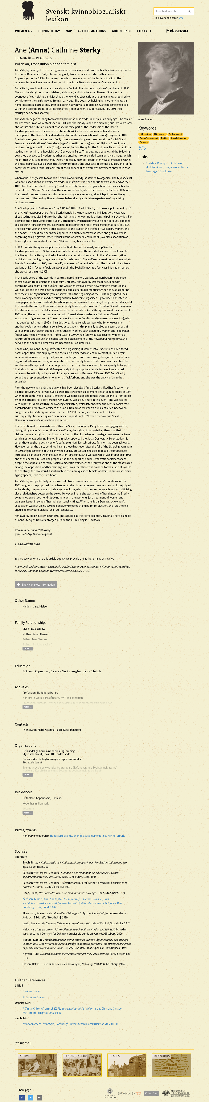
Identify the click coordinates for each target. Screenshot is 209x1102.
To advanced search (168, 18)
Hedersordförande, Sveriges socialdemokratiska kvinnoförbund (87, 835)
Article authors (92, 31)
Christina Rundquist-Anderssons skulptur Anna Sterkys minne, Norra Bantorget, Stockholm (167, 167)
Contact (144, 31)
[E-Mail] (39, 1097)
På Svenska (177, 31)
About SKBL (121, 31)
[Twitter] (30, 1097)
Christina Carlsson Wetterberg (32, 530)
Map (69, 31)
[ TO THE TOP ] (23, 1043)
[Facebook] (22, 1097)
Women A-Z (24, 31)
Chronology (49, 31)
